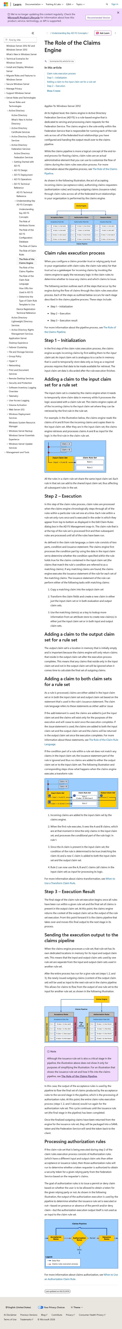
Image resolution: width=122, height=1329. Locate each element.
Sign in (115, 4)
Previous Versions (28, 1314)
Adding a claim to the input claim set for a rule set (71, 81)
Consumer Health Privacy (91, 1314)
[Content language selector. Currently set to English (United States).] (18, 1307)
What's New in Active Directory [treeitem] (21, 121)
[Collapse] (33, 33)
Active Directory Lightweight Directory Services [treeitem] (22, 321)
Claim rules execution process (61, 73)
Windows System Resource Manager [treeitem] (22, 424)
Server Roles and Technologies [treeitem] (17, 104)
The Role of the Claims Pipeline (79, 1076)
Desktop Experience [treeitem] (18, 342)
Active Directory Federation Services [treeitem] (23, 155)
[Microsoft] (6, 4)
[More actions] (115, 33)
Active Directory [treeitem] (19, 115)
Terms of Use (10, 1319)
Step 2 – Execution (56, 85)
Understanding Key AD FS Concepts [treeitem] (26, 213)
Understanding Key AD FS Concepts (69, 33)
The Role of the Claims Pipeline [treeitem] (26, 269)
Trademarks (25, 1319)
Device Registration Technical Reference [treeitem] (26, 311)
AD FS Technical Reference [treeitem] (24, 194)
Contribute (57, 1314)
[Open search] (107, 4)
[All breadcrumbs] (47, 33)
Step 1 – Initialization (57, 77)
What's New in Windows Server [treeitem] (21, 54)
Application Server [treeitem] (18, 338)
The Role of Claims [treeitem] (28, 246)
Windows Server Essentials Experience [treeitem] (21, 437)
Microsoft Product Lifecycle (24, 17)
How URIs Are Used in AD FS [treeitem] (26, 290)
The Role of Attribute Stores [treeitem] (27, 223)
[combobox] (20, 39)
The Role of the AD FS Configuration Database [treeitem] (26, 235)
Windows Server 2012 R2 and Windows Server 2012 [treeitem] (20, 47)
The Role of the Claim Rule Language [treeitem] (26, 279)
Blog (43, 1314)
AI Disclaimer (10, 1314)
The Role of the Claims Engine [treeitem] (26, 261)
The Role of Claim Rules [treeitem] (27, 252)
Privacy (69, 1314)
